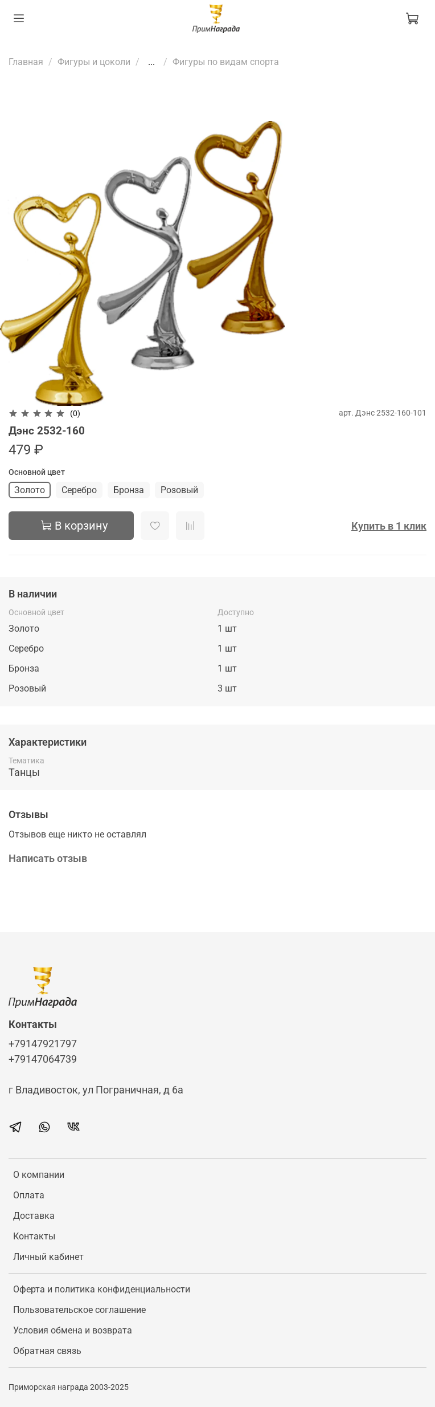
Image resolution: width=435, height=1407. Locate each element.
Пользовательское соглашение (79, 1309)
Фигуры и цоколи (94, 61)
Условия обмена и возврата (72, 1330)
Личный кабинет (48, 1256)
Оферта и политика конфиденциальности (101, 1289)
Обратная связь (47, 1350)
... (151, 62)
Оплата (28, 1195)
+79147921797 (43, 1044)
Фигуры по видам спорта (226, 61)
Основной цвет (37, 472)
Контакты (34, 1236)
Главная (26, 61)
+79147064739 (43, 1059)
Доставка (34, 1215)
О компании (38, 1174)
